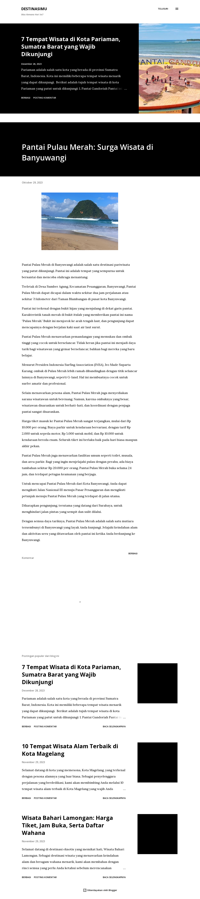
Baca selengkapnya (114, 726)
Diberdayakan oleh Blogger (100, 890)
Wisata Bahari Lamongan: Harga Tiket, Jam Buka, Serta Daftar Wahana (67, 825)
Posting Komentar (44, 97)
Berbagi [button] (25, 97)
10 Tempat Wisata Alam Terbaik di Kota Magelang (70, 749)
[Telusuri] (163, 9)
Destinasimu (34, 8)
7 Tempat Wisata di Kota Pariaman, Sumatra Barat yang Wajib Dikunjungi (70, 46)
